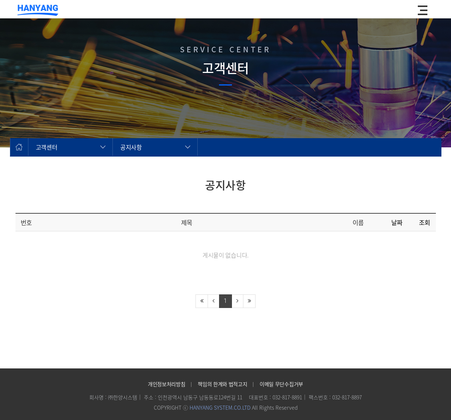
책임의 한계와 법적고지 (222, 384)
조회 (424, 222)
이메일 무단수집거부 (281, 384)
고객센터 (47, 147)
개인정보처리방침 (166, 384)
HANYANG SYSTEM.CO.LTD (220, 407)
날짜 (397, 222)
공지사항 (131, 147)
